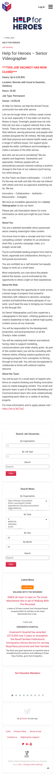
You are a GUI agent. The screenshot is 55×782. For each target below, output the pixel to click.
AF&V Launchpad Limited (26, 503)
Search (27, 462)
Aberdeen (26, 524)
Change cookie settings (33, 764)
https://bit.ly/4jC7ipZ (13, 408)
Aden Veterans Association (26, 500)
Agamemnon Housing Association (26, 505)
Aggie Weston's (26, 508)
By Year (27, 533)
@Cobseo (23, 719)
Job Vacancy (7, 47)
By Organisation (27, 441)
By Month (27, 542)
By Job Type (27, 452)
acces (26, 526)
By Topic (27, 514)
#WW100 (26, 521)
